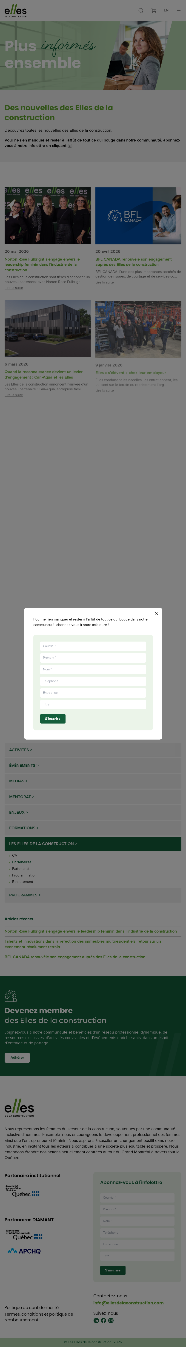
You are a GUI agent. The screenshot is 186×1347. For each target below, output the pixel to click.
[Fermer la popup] (156, 612)
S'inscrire (52, 720)
